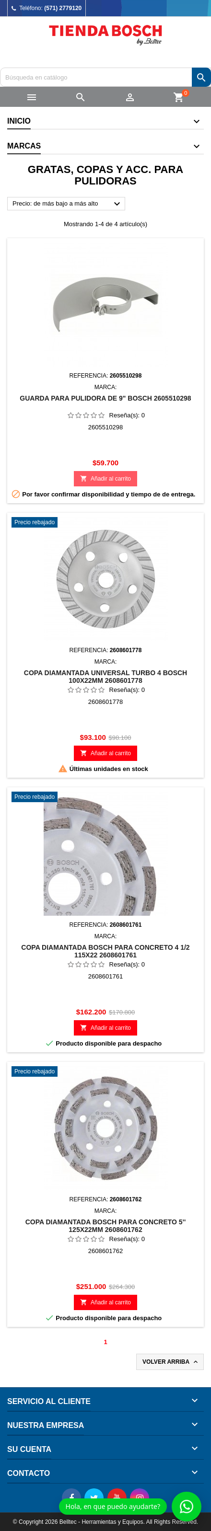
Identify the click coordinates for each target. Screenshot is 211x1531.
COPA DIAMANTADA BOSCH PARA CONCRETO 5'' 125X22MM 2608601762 (105, 1225)
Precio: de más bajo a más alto (67, 204)
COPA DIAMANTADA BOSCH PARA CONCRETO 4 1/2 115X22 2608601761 (105, 951)
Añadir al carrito (105, 478)
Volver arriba (170, 1362)
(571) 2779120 (63, 8)
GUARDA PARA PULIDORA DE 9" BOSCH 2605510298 (105, 398)
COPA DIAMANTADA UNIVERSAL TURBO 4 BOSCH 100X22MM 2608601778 (105, 676)
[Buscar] (105, 77)
